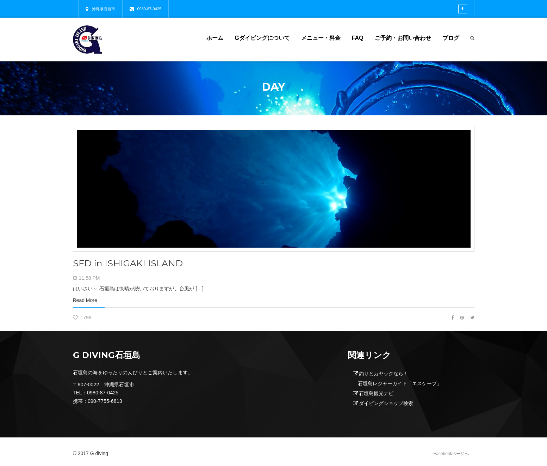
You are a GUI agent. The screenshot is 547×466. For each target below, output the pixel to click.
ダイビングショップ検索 (386, 403)
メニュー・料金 (321, 38)
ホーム (214, 38)
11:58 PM (89, 278)
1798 (82, 317)
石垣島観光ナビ (376, 393)
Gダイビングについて (262, 38)
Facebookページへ (451, 453)
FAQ (357, 38)
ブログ (450, 38)
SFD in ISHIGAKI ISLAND (132, 263)
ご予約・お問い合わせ (403, 38)
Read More (85, 300)
